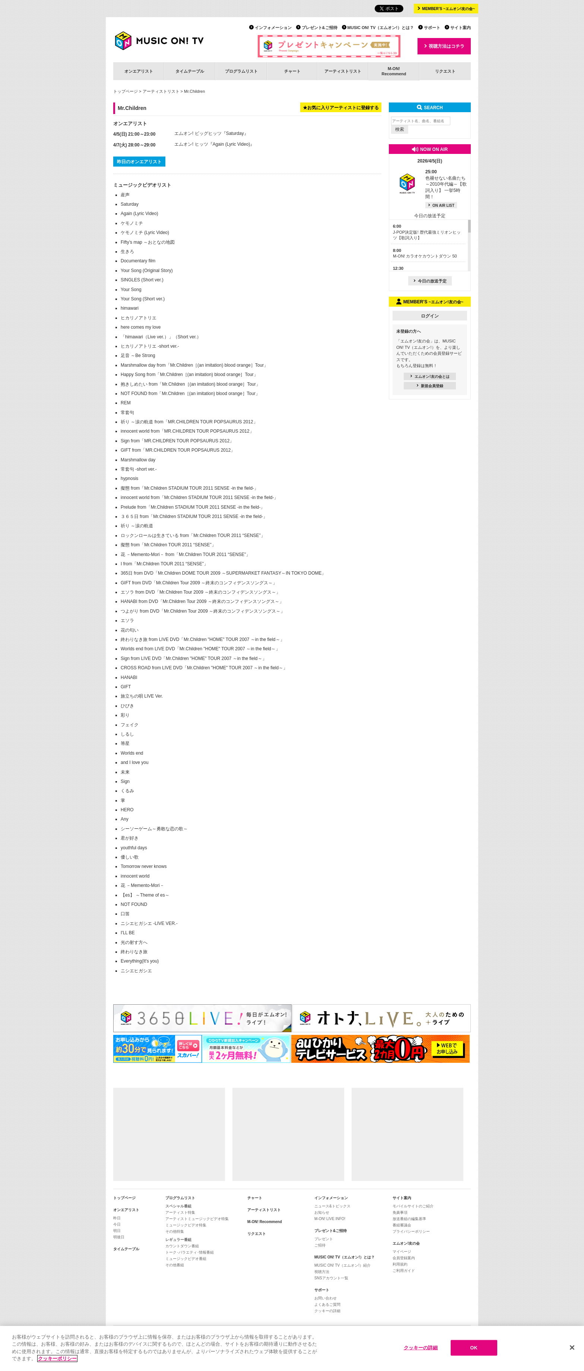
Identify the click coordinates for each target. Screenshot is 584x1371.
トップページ (125, 91)
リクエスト (445, 71)
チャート (292, 71)
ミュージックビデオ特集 (185, 1225)
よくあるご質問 (327, 1304)
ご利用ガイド (404, 1271)
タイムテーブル (189, 71)
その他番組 (174, 1265)
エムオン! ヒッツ (191, 144)
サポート (432, 27)
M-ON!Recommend (393, 71)
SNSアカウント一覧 (331, 1278)
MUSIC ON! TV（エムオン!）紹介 (342, 1265)
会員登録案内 (404, 1258)
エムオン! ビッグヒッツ (198, 133)
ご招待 (320, 1245)
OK (473, 1348)
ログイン (430, 316)
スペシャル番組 (178, 1206)
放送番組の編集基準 (409, 1219)
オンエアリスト (138, 71)
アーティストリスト (342, 71)
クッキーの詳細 (327, 1311)
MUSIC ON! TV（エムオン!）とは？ (380, 27)
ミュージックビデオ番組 (185, 1259)
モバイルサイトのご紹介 (413, 1206)
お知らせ (321, 1212)
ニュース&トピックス (332, 1206)
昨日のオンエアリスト (139, 161)
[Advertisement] (169, 1134)
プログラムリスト (241, 71)
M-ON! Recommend (264, 1222)
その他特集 (174, 1231)
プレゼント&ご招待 (319, 27)
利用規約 (400, 1264)
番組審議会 (402, 1225)
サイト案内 (460, 27)
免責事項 (400, 1212)
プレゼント (323, 1239)
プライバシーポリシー (411, 1231)
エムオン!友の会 (406, 1243)
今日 (117, 1224)
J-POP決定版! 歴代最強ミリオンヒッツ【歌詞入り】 (427, 232)
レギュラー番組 (178, 1240)
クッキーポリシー (57, 1359)
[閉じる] (572, 1348)
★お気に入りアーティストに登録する (341, 107)
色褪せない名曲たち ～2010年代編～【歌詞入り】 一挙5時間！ (446, 184)
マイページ (402, 1252)
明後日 (118, 1237)
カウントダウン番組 (182, 1246)
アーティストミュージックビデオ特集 (197, 1219)
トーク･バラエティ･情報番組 (189, 1252)
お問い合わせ (325, 1298)
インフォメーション (273, 27)
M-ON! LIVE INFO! (329, 1219)
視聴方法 (321, 1272)
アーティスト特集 (180, 1212)
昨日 (117, 1218)
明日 (117, 1231)
